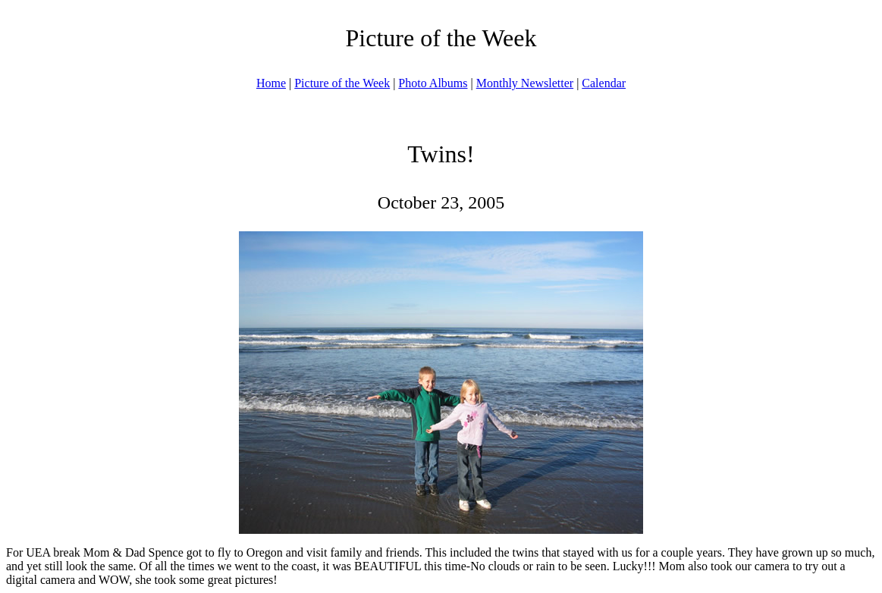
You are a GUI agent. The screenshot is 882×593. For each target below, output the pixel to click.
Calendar (604, 83)
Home (271, 83)
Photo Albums (432, 83)
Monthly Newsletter (524, 83)
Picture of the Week (342, 83)
